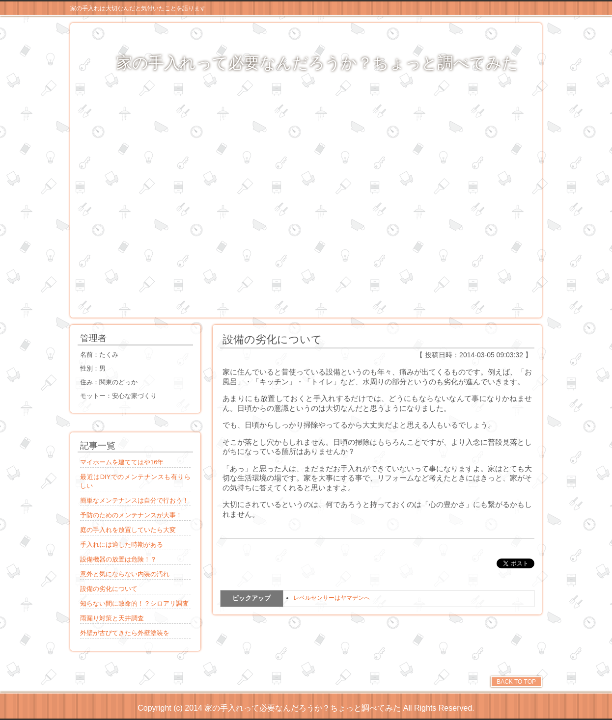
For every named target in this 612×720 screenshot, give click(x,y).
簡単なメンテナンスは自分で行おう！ (134, 500)
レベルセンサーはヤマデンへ (331, 597)
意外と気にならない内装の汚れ (124, 574)
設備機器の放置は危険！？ (118, 559)
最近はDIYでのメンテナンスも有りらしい (135, 481)
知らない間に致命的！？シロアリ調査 (134, 603)
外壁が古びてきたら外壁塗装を (124, 633)
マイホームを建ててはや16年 (122, 462)
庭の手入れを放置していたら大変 (128, 529)
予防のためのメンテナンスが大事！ (131, 515)
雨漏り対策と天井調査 (112, 618)
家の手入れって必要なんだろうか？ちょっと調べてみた (317, 63)
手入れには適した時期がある (121, 544)
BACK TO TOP (516, 681)
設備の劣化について (109, 588)
